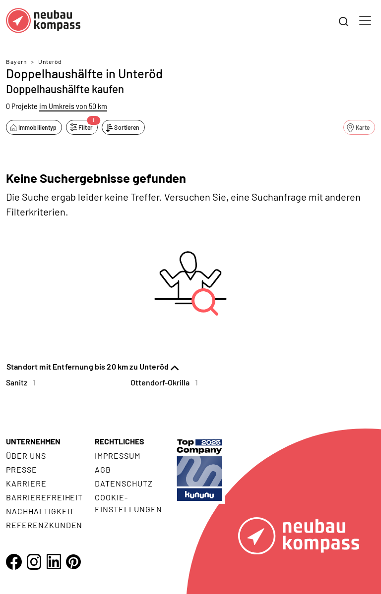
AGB (103, 469)
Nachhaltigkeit (40, 511)
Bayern (16, 61)
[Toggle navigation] (365, 20)
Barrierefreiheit (44, 497)
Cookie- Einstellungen (128, 503)
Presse (21, 469)
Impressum (117, 455)
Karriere (26, 483)
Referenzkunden (44, 525)
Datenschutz (124, 483)
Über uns (26, 455)
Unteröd (50, 61)
